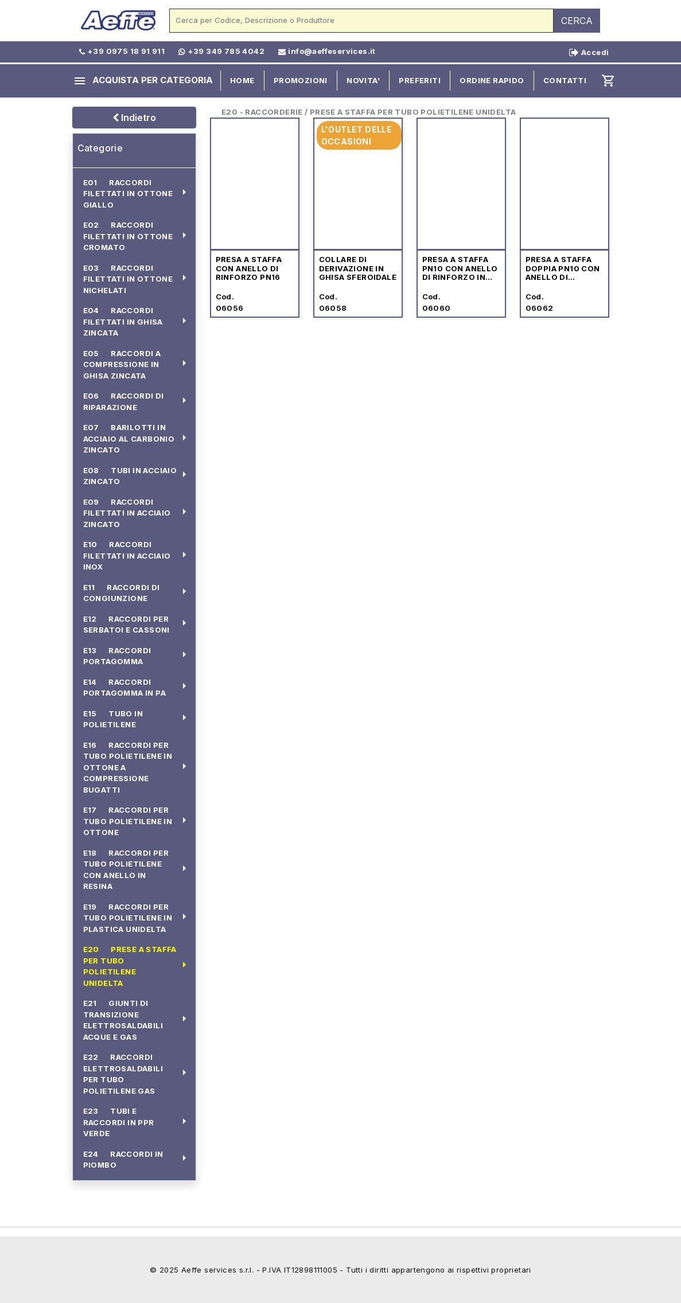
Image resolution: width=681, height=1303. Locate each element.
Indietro (134, 117)
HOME (242, 80)
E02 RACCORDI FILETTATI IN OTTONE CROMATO (128, 236)
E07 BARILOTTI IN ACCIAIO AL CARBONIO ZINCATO (129, 438)
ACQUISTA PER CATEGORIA (143, 81)
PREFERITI (420, 80)
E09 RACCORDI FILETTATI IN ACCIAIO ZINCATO (127, 513)
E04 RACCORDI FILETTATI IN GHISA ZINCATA (123, 321)
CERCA (577, 20)
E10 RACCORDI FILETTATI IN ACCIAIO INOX (127, 555)
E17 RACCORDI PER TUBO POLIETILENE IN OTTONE (128, 821)
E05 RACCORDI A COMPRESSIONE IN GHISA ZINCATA (122, 364)
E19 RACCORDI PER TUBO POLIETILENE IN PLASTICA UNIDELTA (128, 918)
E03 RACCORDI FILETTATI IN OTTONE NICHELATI (128, 279)
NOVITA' (363, 80)
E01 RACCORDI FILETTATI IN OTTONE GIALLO (128, 193)
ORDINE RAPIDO (492, 80)
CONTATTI (564, 80)
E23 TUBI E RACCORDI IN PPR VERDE (118, 1122)
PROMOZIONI (301, 80)
